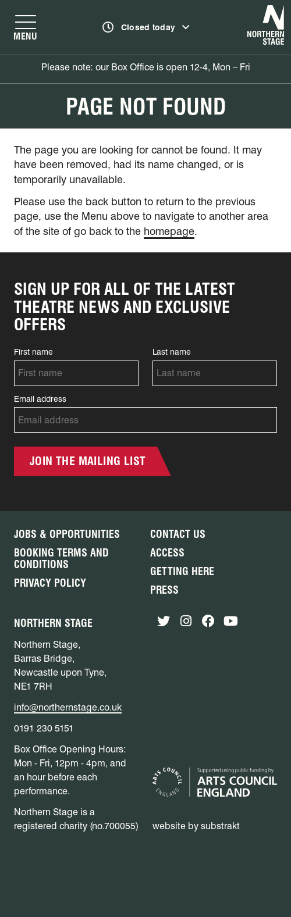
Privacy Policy (50, 583)
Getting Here (182, 571)
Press (164, 590)
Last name (171, 351)
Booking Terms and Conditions (61, 558)
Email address (40, 399)
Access (167, 553)
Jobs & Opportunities (67, 534)
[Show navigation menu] (25, 27)
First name (33, 351)
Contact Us (177, 534)
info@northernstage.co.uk (68, 707)
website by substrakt (196, 826)
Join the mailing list (88, 461)
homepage (169, 231)
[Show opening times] (146, 27)
